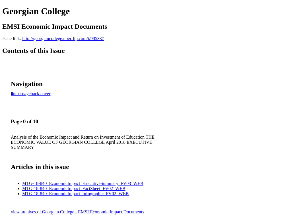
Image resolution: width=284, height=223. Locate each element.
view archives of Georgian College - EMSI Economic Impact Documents (77, 211)
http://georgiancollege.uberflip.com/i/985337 (63, 38)
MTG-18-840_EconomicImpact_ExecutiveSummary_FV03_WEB (82, 183)
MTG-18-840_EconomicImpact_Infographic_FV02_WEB (75, 193)
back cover (41, 93)
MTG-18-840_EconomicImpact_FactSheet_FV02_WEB (73, 188)
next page (22, 93)
